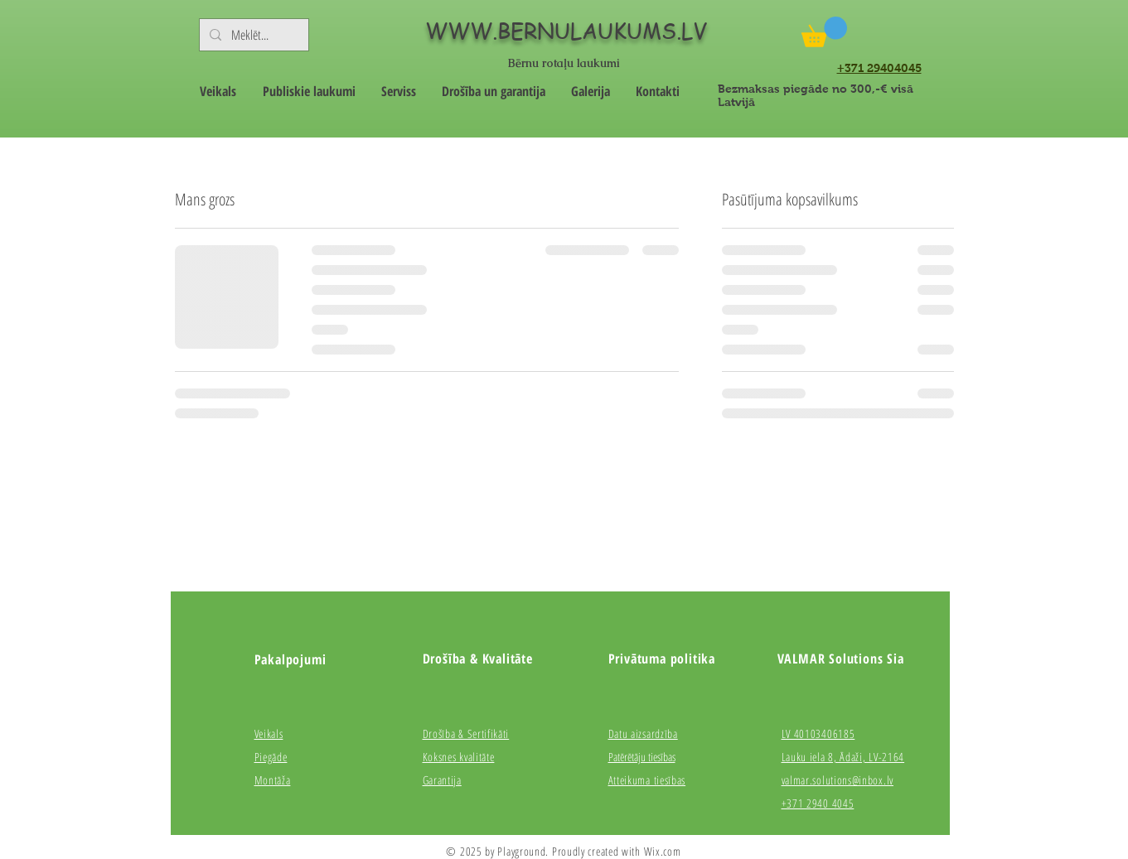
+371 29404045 (879, 68)
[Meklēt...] (252, 35)
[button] (824, 32)
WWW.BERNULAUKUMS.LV (566, 31)
